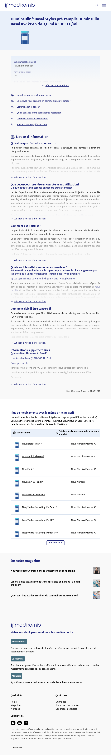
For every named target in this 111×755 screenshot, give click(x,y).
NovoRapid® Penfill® (32, 444)
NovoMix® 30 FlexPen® (33, 495)
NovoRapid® (28, 469)
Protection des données (67, 705)
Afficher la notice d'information (28, 177)
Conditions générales (66, 709)
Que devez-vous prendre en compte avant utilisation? (44, 101)
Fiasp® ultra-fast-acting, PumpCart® (40, 533)
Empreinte (61, 702)
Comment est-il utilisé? (28, 107)
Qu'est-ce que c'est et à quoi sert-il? (34, 95)
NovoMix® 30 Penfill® (32, 482)
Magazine (15, 705)
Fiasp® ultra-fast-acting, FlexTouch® (40, 507)
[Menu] (104, 5)
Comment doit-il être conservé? (32, 119)
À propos (15, 709)
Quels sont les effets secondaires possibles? (39, 113)
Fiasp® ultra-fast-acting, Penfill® (38, 520)
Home (14, 702)
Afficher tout (55, 543)
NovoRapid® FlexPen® (33, 456)
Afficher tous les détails (55, 86)
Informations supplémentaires (32, 124)
